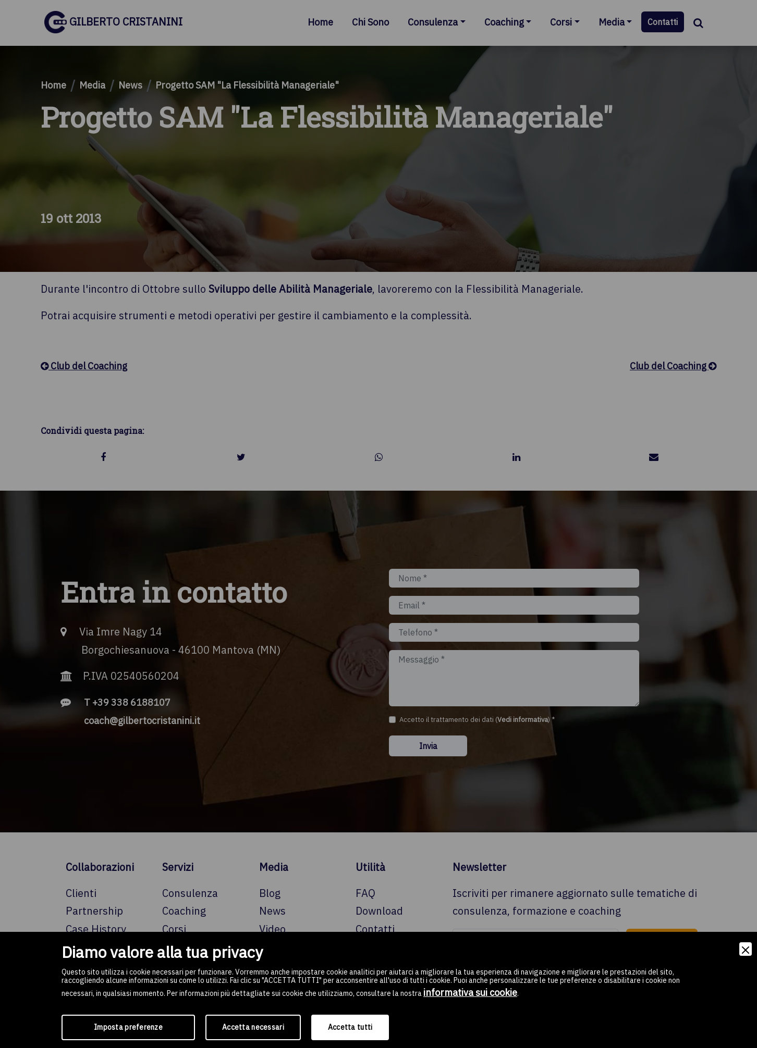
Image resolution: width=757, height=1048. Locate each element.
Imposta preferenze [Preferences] (128, 1027)
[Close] (745, 949)
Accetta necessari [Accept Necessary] (253, 1027)
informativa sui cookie (470, 993)
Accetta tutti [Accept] (350, 1027)
